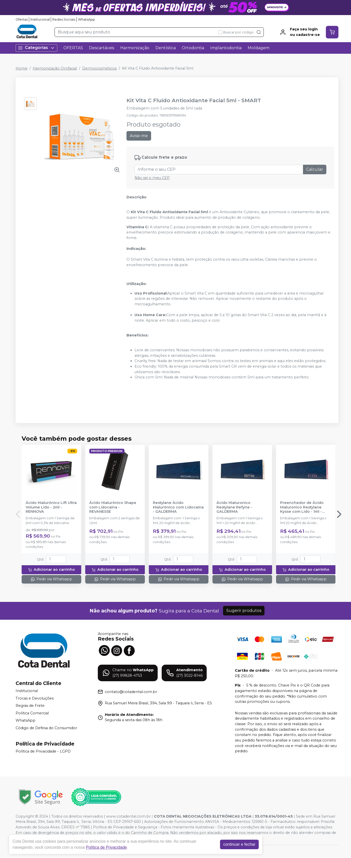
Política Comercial (32, 713)
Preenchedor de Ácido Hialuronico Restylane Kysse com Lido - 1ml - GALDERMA (302, 507)
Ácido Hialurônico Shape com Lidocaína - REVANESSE (112, 507)
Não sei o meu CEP (152, 178)
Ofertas (22, 19)
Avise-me (139, 135)
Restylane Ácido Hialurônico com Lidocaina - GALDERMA (178, 507)
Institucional (40, 19)
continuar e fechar (239, 844)
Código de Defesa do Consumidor (46, 728)
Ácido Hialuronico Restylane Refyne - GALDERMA (234, 507)
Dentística (165, 47)
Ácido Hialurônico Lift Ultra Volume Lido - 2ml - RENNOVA (51, 507)
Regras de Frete (30, 705)
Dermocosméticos (99, 68)
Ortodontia (193, 47)
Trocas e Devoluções (35, 698)
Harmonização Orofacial (55, 68)
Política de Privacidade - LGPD (43, 751)
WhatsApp (86, 19)
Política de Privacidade (106, 847)
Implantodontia (226, 47)
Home (21, 68)
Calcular (314, 169)
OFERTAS (73, 47)
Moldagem (259, 47)
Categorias (36, 47)
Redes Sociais (63, 19)
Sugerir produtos (243, 610)
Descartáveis (101, 47)
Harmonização (134, 47)
